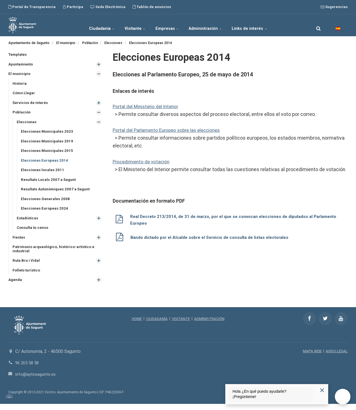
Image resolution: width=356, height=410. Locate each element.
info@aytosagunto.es (36, 380)
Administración (212, 25)
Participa (73, 7)
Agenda (15, 286)
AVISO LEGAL (336, 357)
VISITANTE (180, 324)
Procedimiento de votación (142, 161)
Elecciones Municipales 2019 (47, 143)
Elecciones (27, 124)
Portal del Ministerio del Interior (147, 106)
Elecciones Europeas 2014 (45, 163)
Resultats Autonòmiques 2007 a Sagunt (57, 193)
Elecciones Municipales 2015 (47, 153)
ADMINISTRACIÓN (210, 324)
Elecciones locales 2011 (43, 173)
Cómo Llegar (25, 94)
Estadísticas (28, 222)
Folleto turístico (27, 276)
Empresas (168, 25)
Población (22, 114)
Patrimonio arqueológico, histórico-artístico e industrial (56, 254)
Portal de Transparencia (32, 7)
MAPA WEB (311, 357)
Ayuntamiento (21, 64)
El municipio (19, 74)
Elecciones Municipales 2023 (47, 133)
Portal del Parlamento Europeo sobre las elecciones (170, 130)
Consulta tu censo (33, 232)
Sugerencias (334, 7)
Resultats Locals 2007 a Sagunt (49, 183)
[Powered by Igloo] (8, 402)
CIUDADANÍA (156, 324)
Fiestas (19, 242)
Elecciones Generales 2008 (46, 202)
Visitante (130, 25)
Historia (20, 84)
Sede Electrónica (107, 7)
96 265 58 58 (28, 369)
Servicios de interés (31, 104)
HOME (135, 324)
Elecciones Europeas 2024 (45, 212)
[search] (318, 25)
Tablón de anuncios (152, 7)
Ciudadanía (90, 25)
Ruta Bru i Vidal (26, 266)
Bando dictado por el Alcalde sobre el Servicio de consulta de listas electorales (214, 237)
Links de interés (261, 25)
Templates (18, 54)
